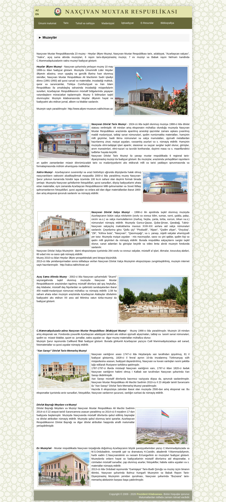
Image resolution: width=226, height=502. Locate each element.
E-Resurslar (147, 23)
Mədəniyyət (108, 23)
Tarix (66, 23)
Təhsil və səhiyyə (85, 23)
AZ (37, 10)
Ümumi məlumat (47, 23)
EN (37, 14)
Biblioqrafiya (167, 23)
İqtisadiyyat (127, 23)
